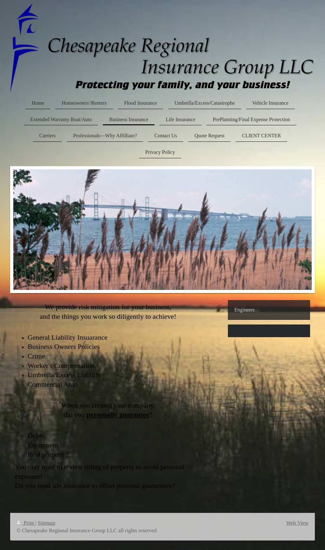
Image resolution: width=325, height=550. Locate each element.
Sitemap (46, 523)
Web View (297, 523)
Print (26, 523)
